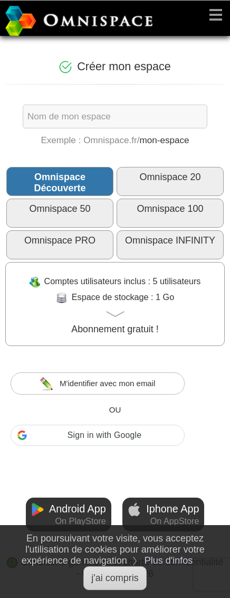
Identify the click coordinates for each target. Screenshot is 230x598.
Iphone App (163, 514)
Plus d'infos (169, 560)
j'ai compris (114, 578)
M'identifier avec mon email (98, 383)
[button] (98, 435)
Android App (68, 514)
